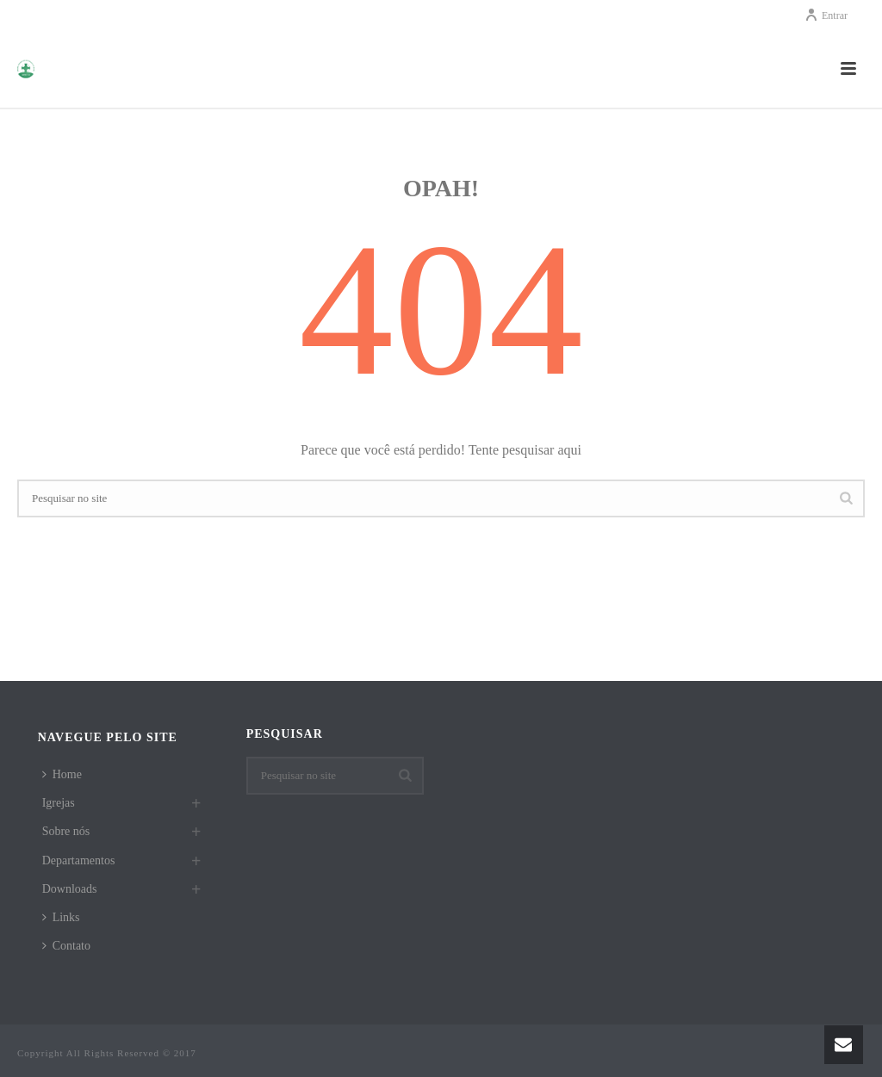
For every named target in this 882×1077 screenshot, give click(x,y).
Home (62, 774)
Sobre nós (66, 831)
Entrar (826, 15)
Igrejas (58, 802)
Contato (66, 945)
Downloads (69, 888)
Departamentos (78, 860)
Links (61, 917)
